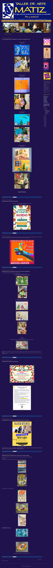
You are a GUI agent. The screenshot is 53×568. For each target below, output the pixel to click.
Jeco (44, 91)
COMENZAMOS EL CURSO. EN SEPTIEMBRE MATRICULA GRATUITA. (16, 420)
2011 (44, 126)
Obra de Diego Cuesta (46, 88)
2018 (44, 120)
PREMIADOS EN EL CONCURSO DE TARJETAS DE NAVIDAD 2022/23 (15, 455)
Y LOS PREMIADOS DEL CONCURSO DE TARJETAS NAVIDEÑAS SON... (16, 39)
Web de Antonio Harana (46, 87)
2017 (44, 121)
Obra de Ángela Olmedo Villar (47, 82)
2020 (44, 118)
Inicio (19, 559)
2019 (44, 119)
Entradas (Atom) (6, 560)
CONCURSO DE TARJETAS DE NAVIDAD (10, 201)
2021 (44, 117)
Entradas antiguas (40, 559)
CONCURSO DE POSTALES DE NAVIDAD (10, 361)
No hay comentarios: (10, 267)
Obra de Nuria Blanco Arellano (47, 90)
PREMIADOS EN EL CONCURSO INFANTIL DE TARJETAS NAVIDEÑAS (16, 271)
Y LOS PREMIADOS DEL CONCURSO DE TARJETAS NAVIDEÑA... (47, 111)
